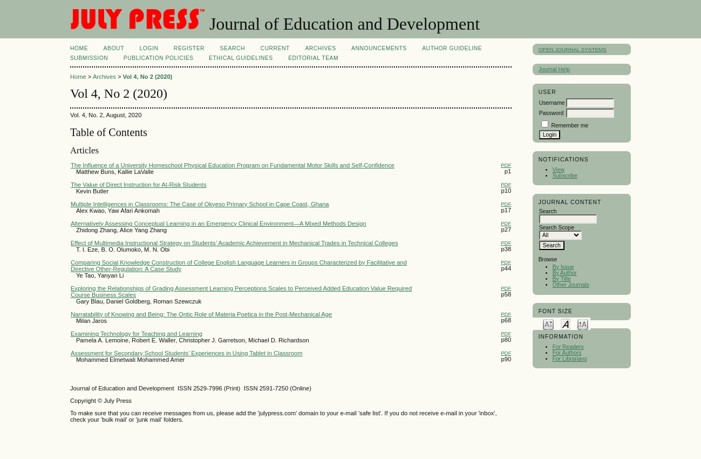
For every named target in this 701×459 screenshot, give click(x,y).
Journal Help (554, 69)
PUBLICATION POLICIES (159, 58)
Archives (320, 48)
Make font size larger (582, 324)
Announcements (379, 48)
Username (552, 103)
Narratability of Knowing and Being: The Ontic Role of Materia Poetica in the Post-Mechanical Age (201, 314)
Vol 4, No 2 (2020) (148, 76)
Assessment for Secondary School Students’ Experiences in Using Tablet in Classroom (187, 353)
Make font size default (565, 324)
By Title (562, 279)
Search (232, 48)
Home (79, 48)
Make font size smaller (548, 324)
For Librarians (570, 359)
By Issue (563, 267)
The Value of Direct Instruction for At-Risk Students (139, 184)
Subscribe (565, 176)
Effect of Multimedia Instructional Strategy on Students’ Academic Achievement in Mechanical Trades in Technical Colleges (234, 243)
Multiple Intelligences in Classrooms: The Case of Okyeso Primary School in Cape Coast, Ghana (200, 204)
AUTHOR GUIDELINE (452, 48)
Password (551, 113)
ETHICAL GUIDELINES (241, 58)
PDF (506, 165)
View (558, 170)
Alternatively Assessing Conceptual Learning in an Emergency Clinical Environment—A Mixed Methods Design (218, 223)
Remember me (570, 126)
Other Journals (571, 285)
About (114, 48)
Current (274, 48)
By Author (565, 273)
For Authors (567, 353)
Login (148, 48)
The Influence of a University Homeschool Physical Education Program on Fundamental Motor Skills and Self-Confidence (232, 165)
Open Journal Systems (573, 49)
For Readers (568, 347)
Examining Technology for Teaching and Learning (136, 333)
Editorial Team (313, 58)
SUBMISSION (89, 58)
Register (189, 48)
